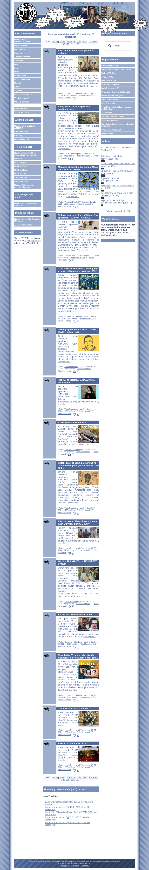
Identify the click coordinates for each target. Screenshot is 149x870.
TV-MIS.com (84, 3)
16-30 (55, 41)
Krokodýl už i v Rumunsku (72, 422)
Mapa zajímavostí (22, 79)
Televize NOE (107, 77)
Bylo (16, 64)
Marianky (18, 83)
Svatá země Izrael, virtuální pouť (115, 92)
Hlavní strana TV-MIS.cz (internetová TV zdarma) (25, 154)
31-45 (62, 41)
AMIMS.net (66, 3)
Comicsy (18, 135)
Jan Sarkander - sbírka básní (73, 708)
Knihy (17, 87)
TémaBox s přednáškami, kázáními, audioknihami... (117, 108)
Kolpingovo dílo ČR (110, 120)
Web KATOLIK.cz (109, 73)
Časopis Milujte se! (109, 66)
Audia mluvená (21, 181)
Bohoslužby (19, 49)
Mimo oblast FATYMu (23, 94)
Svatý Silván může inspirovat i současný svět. (74, 107)
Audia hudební (20, 177)
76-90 (84, 41)
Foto (16, 68)
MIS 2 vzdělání (20, 166)
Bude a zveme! (21, 45)
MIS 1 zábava (20, 162)
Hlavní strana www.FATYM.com (22, 41)
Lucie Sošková (70, 154)
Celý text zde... (64, 149)
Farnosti (18, 53)
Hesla (16, 72)
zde (31, 238)
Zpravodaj (18, 60)
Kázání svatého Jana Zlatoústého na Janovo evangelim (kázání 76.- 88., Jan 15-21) (78, 465)
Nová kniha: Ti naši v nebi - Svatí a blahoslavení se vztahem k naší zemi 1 (78, 656)
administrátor (69, 255)
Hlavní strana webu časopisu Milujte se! (27, 220)
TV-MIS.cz (102, 3)
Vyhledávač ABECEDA (111, 130)
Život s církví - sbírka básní (72, 743)
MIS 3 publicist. (21, 170)
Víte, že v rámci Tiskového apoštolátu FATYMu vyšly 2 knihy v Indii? (78, 522)
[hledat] (117, 46)
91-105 (92, 41)
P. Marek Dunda (71, 202)
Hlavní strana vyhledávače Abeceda (26, 204)
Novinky (18, 159)
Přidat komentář (64, 98)
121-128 (75, 44)
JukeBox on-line (108, 103)
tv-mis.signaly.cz (32, 240)
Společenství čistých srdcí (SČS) (116, 69)
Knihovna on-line (22, 132)
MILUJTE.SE (120, 3)
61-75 (77, 41)
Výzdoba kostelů (21, 98)
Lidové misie (20, 75)
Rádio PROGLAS (108, 81)
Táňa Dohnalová (71, 367)
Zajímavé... (19, 91)
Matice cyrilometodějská (112, 96)
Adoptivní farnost (22, 57)
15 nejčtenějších (21, 112)
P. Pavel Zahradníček (73, 93)
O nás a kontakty (21, 102)
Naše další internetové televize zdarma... (24, 186)
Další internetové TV (110, 88)
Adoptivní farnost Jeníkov (112, 116)
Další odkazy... (107, 134)
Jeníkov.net (106, 113)
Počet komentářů (86, 95)
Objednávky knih (21, 139)
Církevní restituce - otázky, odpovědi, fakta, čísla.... (117, 125)
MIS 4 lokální (20, 174)
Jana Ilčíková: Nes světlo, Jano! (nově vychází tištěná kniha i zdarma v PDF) (78, 269)
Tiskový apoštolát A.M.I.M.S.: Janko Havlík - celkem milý (77, 330)
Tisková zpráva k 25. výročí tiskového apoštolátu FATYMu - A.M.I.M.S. (78, 216)
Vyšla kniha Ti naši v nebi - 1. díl (75, 614)
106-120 (65, 44)
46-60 (69, 41)
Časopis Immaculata (110, 99)
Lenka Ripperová (71, 450)
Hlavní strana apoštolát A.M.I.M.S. (24, 127)
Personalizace (20, 108)
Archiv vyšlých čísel (23, 225)
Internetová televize (110, 84)
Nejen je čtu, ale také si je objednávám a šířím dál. (112, 201)
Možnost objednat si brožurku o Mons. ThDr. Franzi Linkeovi (78, 168)
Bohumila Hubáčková (73, 642)
